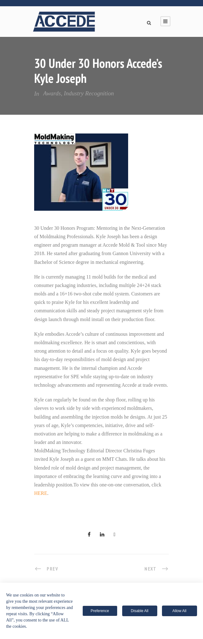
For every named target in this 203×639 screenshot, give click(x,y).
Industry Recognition (89, 93)
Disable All (139, 611)
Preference (100, 611)
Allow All (179, 611)
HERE (40, 493)
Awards (52, 93)
